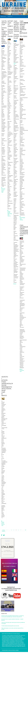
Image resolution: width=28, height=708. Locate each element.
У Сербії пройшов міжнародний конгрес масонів (10, 625)
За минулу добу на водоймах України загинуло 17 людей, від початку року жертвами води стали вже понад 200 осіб (12, 616)
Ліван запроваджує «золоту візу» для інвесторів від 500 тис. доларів (12, 629)
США (2, 192)
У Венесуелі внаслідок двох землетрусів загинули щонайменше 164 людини (13, 623)
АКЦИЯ (2, 522)
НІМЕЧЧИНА (10, 213)
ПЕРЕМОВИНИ (22, 217)
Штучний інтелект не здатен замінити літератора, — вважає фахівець (12, 620)
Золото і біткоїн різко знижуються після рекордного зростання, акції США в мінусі (7, 386)
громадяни (22, 370)
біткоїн (2, 523)
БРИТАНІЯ (3, 188)
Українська (10, 16)
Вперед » (3, 531)
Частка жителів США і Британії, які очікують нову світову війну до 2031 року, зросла (5, 32)
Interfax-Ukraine (15, 650)
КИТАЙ (9, 212)
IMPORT (9, 211)
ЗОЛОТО (3, 524)
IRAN (21, 369)
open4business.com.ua (6, 650)
